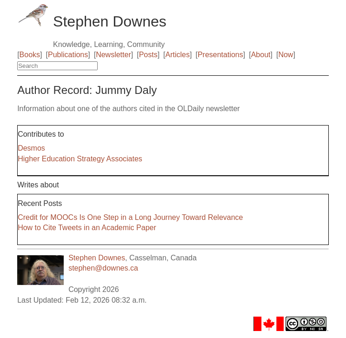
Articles (178, 55)
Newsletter (113, 55)
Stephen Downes (96, 258)
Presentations (220, 55)
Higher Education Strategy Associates (80, 159)
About (261, 55)
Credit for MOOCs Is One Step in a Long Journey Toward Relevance (130, 217)
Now (285, 55)
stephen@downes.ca (103, 268)
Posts (148, 55)
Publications (68, 55)
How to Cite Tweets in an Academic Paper (87, 228)
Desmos (31, 148)
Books (30, 55)
